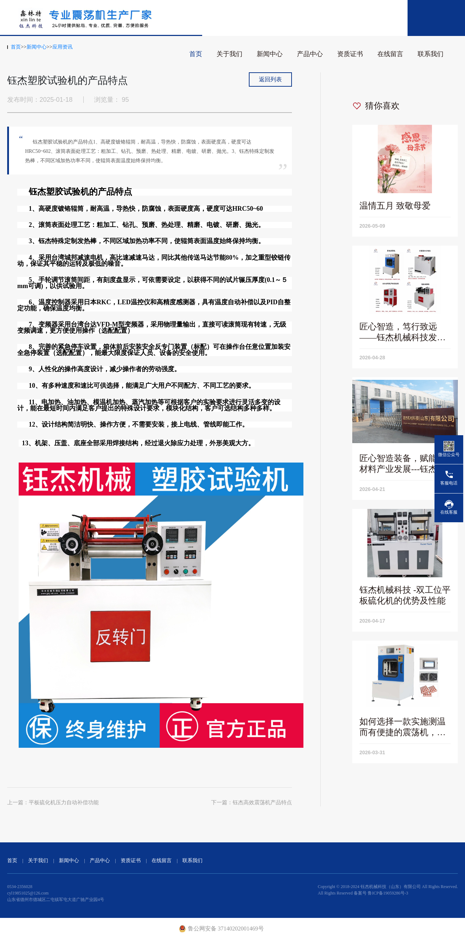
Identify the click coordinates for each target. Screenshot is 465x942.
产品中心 (310, 54)
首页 (195, 54)
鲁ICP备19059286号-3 (388, 893)
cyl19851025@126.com (27, 893)
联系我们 (430, 54)
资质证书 (350, 54)
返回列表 (270, 79)
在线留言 (390, 54)
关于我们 (229, 54)
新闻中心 (270, 54)
